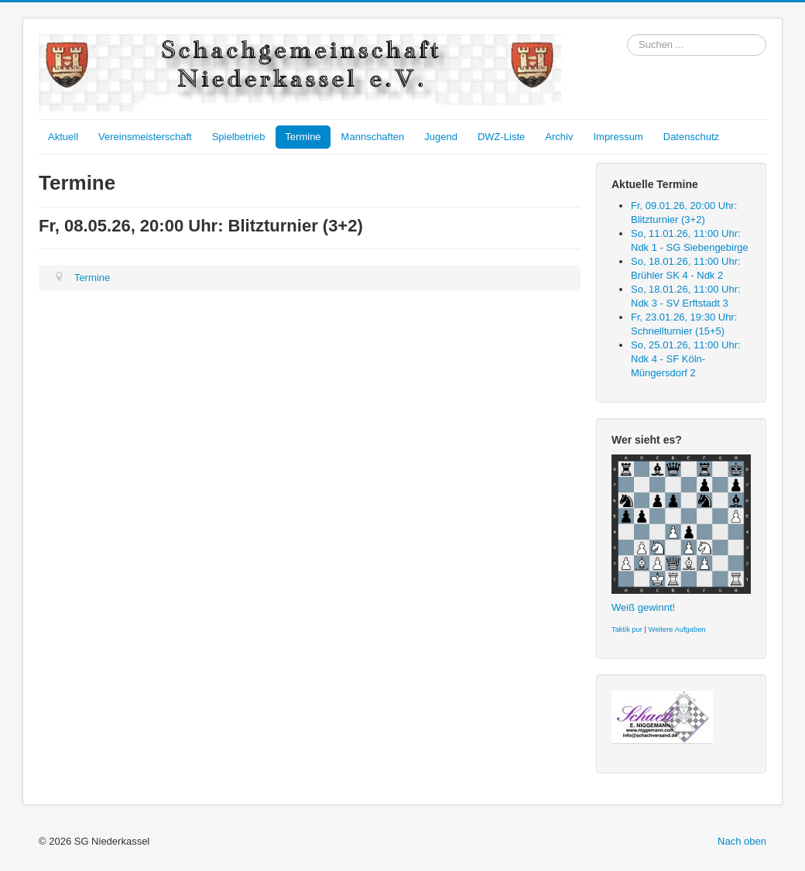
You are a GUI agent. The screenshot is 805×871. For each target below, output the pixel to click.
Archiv (559, 136)
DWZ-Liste (501, 136)
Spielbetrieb (238, 136)
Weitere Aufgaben (677, 629)
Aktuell (63, 136)
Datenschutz (691, 136)
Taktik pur (626, 629)
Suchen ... (627, 34)
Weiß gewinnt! (643, 607)
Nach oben (742, 841)
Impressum (617, 136)
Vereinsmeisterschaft (145, 136)
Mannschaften (373, 136)
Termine (302, 136)
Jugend (440, 136)
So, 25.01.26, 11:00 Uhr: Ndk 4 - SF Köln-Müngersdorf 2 (686, 359)
